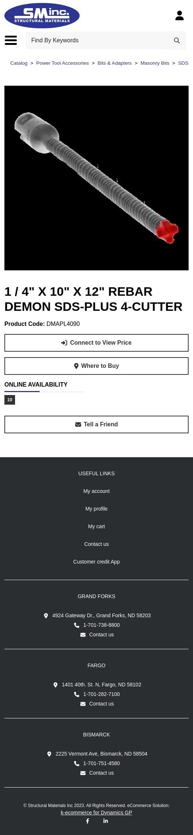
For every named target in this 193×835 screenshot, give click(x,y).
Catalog (19, 63)
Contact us (101, 634)
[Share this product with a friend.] (96, 424)
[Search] (177, 40)
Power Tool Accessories (62, 63)
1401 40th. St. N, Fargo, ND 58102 (101, 684)
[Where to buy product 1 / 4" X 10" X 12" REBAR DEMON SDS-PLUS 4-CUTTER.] (96, 366)
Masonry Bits (155, 63)
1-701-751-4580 (101, 763)
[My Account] (180, 15)
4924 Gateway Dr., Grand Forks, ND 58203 (101, 615)
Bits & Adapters (115, 63)
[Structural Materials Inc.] (42, 15)
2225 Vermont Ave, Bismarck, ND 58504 (102, 754)
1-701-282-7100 (101, 694)
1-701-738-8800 (101, 625)
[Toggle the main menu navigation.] (14, 40)
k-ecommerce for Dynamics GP (96, 813)
